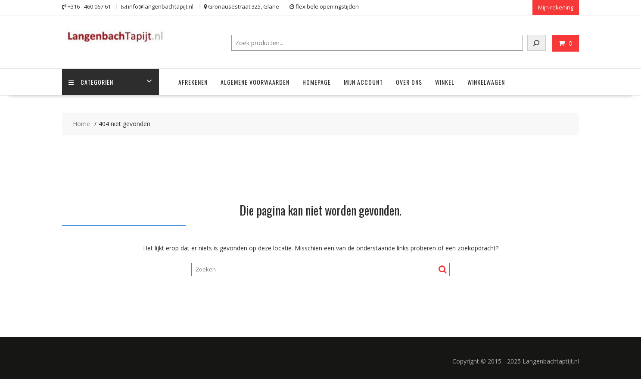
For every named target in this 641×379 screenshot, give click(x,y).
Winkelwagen (486, 81)
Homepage (316, 81)
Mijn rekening (555, 7)
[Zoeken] (536, 43)
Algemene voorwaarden (255, 81)
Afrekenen (193, 81)
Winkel (444, 81)
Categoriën (90, 81)
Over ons (409, 81)
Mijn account (363, 81)
